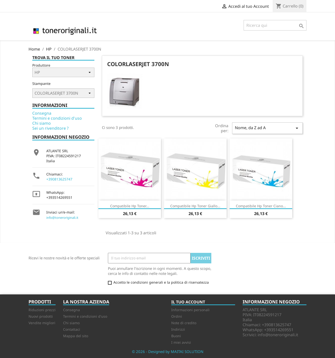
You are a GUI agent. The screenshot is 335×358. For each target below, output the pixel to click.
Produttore (41, 65)
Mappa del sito (75, 335)
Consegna (41, 113)
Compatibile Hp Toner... (129, 206)
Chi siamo (41, 123)
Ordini (176, 316)
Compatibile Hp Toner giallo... (195, 206)
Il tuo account (188, 302)
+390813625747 (59, 179)
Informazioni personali (190, 309)
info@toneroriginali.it (62, 217)
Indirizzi (178, 329)
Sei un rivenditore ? (50, 128)
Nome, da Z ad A (267, 128)
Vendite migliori (42, 322)
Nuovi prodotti (41, 316)
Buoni (176, 335)
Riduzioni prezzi (42, 309)
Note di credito (183, 322)
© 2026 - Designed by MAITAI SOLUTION (167, 351)
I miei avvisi (181, 342)
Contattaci (71, 329)
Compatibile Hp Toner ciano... (261, 206)
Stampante (41, 83)
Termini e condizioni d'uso (57, 118)
